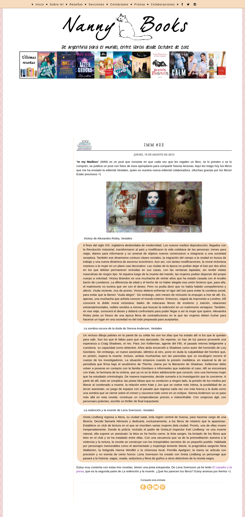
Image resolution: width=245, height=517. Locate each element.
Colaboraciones (163, 4)
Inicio (39, 4)
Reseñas (76, 4)
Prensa (139, 4)
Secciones (97, 4)
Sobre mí (57, 4)
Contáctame (119, 4)
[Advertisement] (122, 108)
